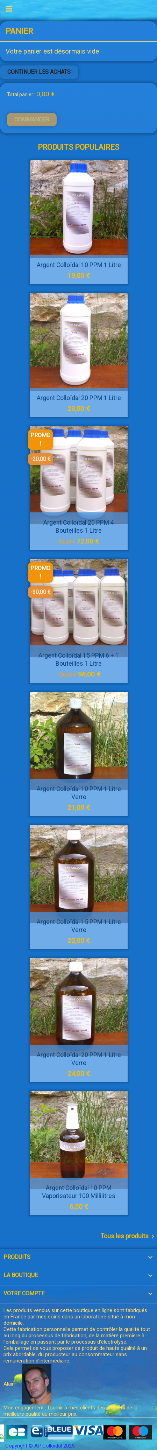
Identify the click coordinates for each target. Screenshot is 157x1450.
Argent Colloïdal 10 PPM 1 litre (78, 264)
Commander (31, 119)
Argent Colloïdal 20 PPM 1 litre (78, 397)
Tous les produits (128, 1236)
